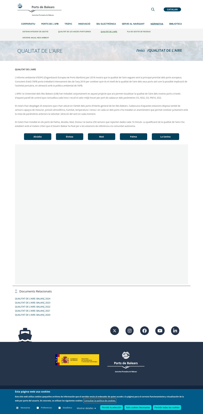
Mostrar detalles (86, 408)
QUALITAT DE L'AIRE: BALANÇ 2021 (32, 310)
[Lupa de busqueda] (153, 9)
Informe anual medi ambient (35, 38)
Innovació (84, 23)
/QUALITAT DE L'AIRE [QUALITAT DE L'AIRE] (164, 50)
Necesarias (25, 407)
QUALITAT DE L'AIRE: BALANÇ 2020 (32, 314)
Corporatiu (28, 23)
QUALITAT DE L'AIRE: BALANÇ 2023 (32, 302)
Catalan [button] (172, 9)
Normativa (157, 23)
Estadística (67, 407)
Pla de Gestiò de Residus (139, 32)
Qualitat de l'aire (109, 32)
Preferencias (46, 407)
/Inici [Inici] (140, 50)
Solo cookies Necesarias (138, 407)
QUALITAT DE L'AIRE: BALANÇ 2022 (32, 306)
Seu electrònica (106, 23)
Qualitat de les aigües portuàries (74, 32)
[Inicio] (39, 9)
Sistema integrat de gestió (35, 32)
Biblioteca (175, 23)
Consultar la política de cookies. (100, 400)
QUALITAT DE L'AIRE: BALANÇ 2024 (32, 298)
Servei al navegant (133, 23)
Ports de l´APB (49, 23)
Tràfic (68, 23)
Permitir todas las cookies (167, 407)
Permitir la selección (111, 407)
